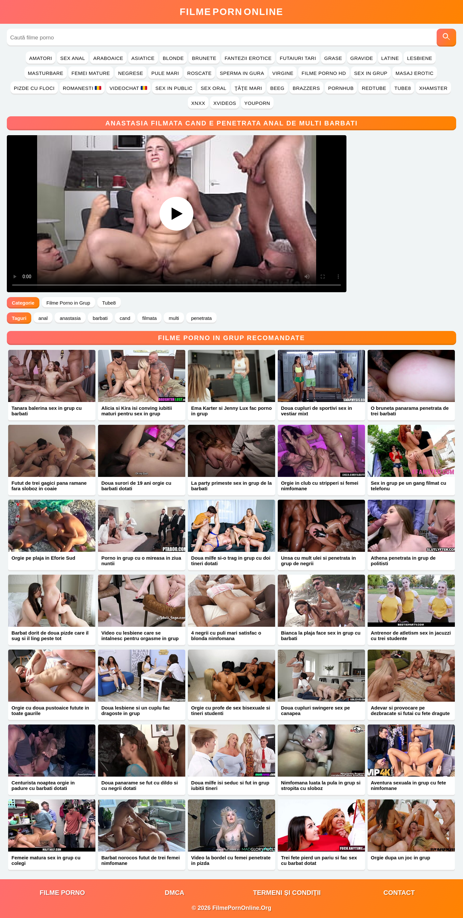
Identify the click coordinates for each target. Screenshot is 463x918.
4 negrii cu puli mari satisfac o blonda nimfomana (226, 635)
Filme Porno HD (324, 73)
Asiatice (143, 58)
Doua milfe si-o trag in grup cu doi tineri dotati (230, 560)
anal (43, 318)
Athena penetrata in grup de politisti (403, 560)
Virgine (282, 73)
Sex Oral (213, 88)
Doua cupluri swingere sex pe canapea (315, 710)
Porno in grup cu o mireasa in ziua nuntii (141, 560)
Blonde (173, 58)
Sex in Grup (370, 73)
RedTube (374, 88)
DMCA (174, 892)
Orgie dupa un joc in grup (400, 857)
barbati (100, 318)
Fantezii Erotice (248, 58)
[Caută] (446, 38)
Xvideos (224, 103)
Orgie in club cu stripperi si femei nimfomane (319, 485)
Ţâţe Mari (248, 88)
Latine (390, 58)
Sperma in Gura (242, 73)
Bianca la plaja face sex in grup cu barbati (320, 635)
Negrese (130, 73)
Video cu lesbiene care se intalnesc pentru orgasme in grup (140, 635)
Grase (333, 58)
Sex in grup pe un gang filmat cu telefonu (408, 485)
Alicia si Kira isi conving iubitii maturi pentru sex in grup (136, 410)
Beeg (277, 88)
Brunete (204, 58)
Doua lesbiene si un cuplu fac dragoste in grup (135, 710)
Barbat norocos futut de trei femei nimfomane (140, 860)
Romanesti (82, 88)
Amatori (40, 58)
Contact (399, 892)
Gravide (361, 58)
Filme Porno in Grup (68, 303)
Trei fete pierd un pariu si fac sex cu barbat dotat (319, 860)
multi (174, 318)
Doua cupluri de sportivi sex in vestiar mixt (316, 410)
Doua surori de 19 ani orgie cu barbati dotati (136, 485)
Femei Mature (91, 73)
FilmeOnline (231, 12)
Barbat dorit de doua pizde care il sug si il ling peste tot (50, 635)
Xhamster (433, 88)
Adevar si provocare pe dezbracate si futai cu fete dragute (410, 710)
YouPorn (257, 103)
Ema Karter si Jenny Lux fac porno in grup (231, 410)
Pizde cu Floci (34, 88)
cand (125, 318)
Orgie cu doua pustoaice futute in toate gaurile (50, 710)
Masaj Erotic (415, 73)
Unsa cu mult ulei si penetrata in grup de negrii (318, 560)
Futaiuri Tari (298, 58)
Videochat (128, 88)
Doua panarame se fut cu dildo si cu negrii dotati (139, 785)
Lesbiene (419, 58)
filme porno (62, 892)
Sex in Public (173, 88)
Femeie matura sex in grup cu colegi (45, 860)
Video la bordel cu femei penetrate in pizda (231, 860)
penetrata (201, 318)
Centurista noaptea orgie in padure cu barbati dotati (43, 785)
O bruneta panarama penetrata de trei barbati (410, 410)
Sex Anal (72, 58)
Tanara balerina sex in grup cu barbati (46, 410)
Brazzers (306, 88)
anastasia (70, 318)
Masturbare (45, 73)
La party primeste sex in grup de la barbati (231, 485)
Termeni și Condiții (287, 892)
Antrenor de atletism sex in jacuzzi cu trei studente (411, 635)
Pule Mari (165, 73)
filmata (149, 318)
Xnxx (198, 103)
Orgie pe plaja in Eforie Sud (43, 558)
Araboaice (108, 58)
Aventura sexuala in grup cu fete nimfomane (408, 785)
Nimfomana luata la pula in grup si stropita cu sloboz (320, 785)
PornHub (341, 88)
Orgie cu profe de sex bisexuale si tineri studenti (230, 710)
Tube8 (402, 88)
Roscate (199, 73)
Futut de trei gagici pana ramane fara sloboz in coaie (49, 485)
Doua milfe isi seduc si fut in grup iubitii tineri (230, 785)
